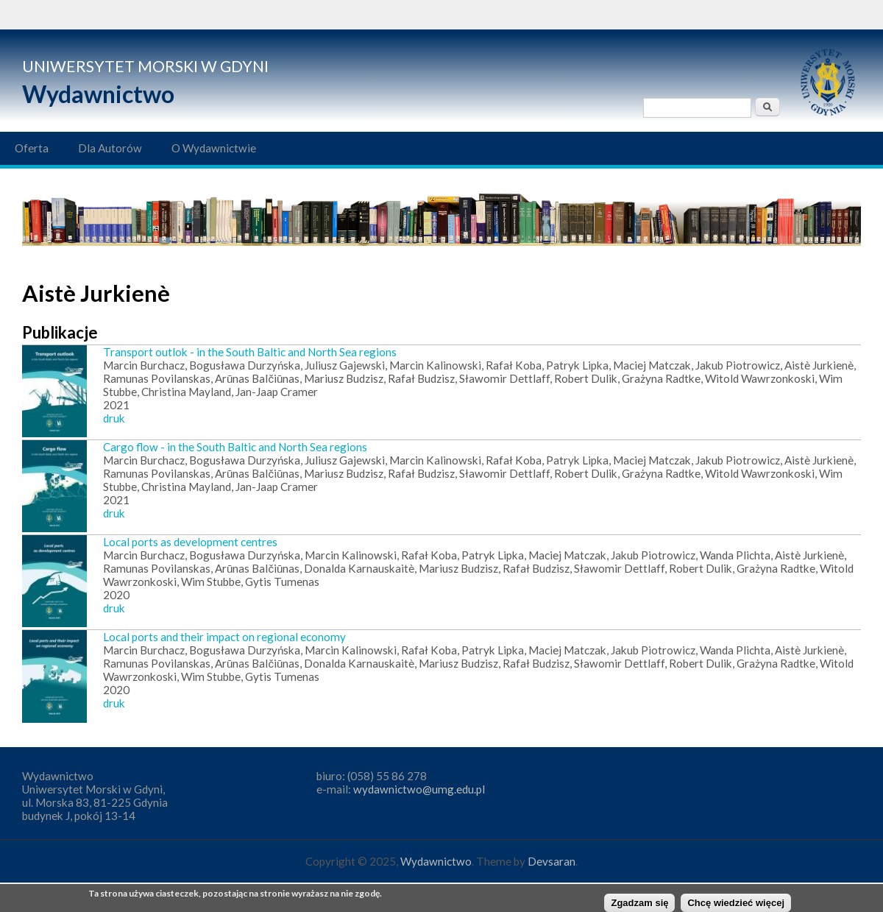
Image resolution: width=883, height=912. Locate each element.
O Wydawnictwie (213, 148)
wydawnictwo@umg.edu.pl (419, 789)
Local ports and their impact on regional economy (224, 636)
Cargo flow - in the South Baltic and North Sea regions (235, 446)
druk (114, 418)
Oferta (32, 148)
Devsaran (551, 861)
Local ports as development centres (190, 541)
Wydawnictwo (98, 93)
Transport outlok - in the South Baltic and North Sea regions (250, 351)
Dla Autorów (110, 148)
